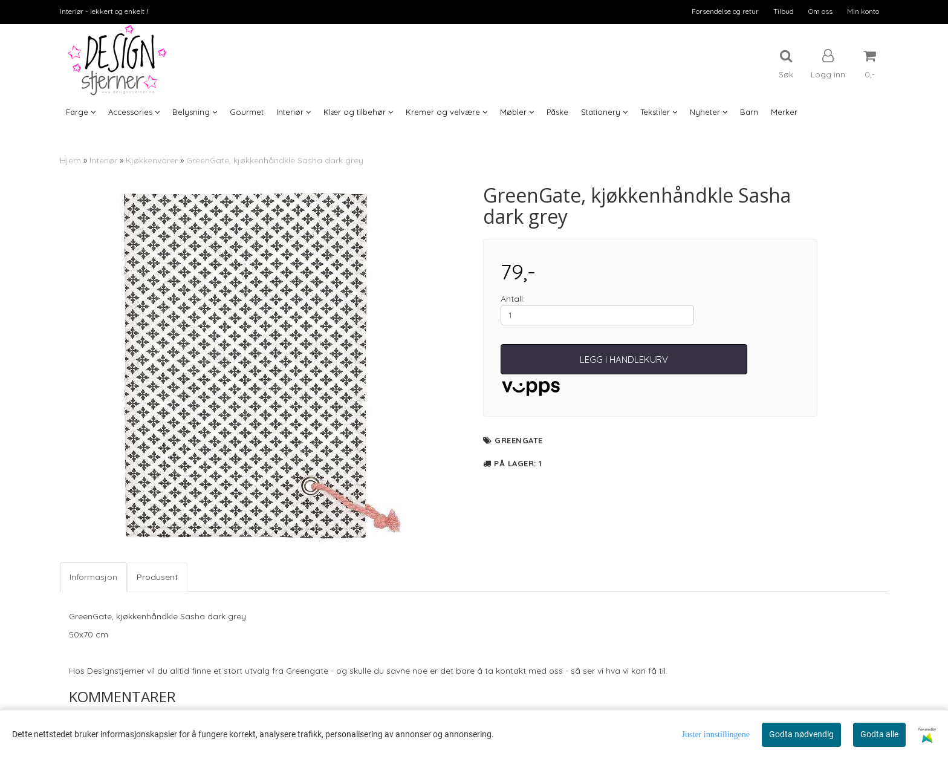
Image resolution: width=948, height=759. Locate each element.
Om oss (820, 11)
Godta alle (879, 734)
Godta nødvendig (801, 734)
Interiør (103, 160)
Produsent (157, 577)
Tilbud (783, 11)
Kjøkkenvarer (152, 160)
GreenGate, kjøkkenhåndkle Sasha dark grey (274, 160)
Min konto (863, 11)
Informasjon (93, 577)
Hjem (70, 160)
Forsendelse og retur (725, 11)
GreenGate (519, 440)
